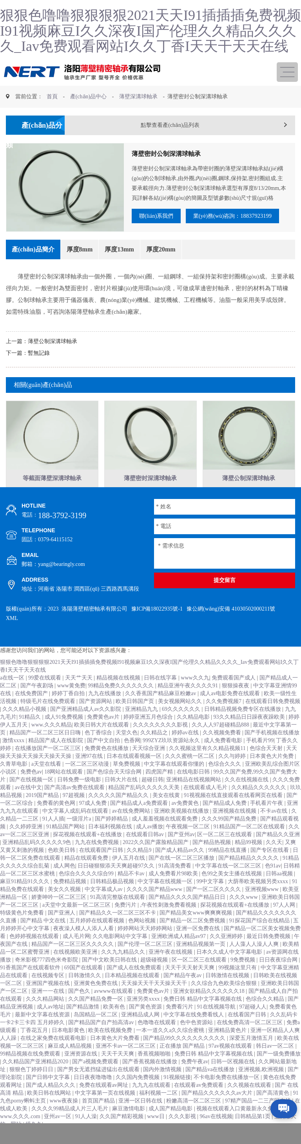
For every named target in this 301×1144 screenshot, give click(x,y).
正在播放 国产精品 (183, 1061)
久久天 (274, 858)
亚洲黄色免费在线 (96, 999)
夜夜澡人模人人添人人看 (84, 944)
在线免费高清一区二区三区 (250, 1038)
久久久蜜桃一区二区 (190, 772)
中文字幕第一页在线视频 (106, 1108)
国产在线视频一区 (32, 795)
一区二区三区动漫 (88, 780)
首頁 (52, 96)
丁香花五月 (34, 1046)
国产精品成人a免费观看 (139, 819)
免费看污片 (180, 1022)
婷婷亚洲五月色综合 (148, 733)
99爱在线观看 (45, 693)
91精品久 (30, 733)
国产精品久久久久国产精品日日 (188, 913)
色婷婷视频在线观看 (34, 952)
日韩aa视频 (280, 889)
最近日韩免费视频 (269, 952)
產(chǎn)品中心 (88, 96)
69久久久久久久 (182, 725)
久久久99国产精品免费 (229, 834)
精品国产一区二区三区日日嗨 (45, 748)
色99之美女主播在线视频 (232, 889)
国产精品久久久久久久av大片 (217, 1108)
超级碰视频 (154, 975)
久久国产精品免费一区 (96, 1014)
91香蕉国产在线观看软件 (31, 983)
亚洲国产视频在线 (48, 999)
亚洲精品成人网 (141, 1030)
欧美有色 (115, 1022)
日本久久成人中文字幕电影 (230, 968)
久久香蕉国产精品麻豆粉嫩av (161, 709)
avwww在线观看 (114, 1007)
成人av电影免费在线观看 (230, 709)
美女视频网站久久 (180, 717)
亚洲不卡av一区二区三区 (126, 1061)
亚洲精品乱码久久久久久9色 (37, 858)
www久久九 (195, 693)
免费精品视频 (70, 897)
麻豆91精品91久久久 (25, 897)
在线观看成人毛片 (206, 803)
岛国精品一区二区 (96, 1030)
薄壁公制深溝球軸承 (52, 357)
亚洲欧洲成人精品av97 (179, 952)
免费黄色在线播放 (107, 764)
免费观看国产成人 (234, 693)
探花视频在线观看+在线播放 (88, 850)
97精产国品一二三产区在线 (258, 1116)
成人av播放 (149, 842)
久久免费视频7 (224, 717)
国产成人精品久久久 (51, 1101)
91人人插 (53, 834)
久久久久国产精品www (155, 905)
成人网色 (64, 881)
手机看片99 (260, 756)
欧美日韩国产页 (136, 717)
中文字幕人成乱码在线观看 (76, 827)
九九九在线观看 (152, 1101)
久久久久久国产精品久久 (119, 811)
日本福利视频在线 (111, 842)
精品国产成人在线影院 (56, 756)
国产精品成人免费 (225, 819)
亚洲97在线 (89, 772)
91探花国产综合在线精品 (260, 936)
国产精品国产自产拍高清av (101, 1038)
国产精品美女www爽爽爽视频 (196, 928)
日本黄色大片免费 (272, 772)
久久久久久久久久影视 (161, 740)
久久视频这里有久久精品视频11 (208, 764)
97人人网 (285, 921)
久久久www (244, 913)
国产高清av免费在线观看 (75, 803)
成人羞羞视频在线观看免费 (165, 834)
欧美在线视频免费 (111, 1046)
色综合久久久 (225, 780)
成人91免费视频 (65, 733)
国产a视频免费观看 (96, 1077)
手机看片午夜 (267, 819)
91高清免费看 (175, 881)
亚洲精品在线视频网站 (194, 795)
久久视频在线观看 (250, 1101)
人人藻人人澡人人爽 (254, 960)
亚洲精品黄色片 (228, 1046)
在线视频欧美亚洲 (76, 968)
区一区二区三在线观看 (225, 850)
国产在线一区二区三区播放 (182, 874)
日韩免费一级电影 (80, 795)
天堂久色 (127, 748)
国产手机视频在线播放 (272, 748)
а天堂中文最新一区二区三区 (77, 921)
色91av (273, 881)
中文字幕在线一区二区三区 (229, 881)
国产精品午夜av (183, 991)
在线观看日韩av (145, 850)
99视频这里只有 (238, 983)
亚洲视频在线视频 (235, 827)
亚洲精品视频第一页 (201, 960)
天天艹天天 (79, 693)
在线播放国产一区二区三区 (48, 764)
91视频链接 (177, 1093)
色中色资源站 (197, 1038)
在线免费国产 (32, 709)
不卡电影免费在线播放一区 (227, 1093)
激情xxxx (14, 756)
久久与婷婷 (232, 772)
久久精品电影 (194, 733)
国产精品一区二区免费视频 (193, 936)
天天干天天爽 (118, 1069)
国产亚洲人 (62, 928)
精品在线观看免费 (87, 874)
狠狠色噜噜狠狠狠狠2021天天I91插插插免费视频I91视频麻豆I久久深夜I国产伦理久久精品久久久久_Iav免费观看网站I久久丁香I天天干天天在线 (150, 30)
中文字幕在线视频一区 (166, 897)
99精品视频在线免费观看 (31, 1069)
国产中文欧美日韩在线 (110, 975)
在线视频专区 (48, 991)
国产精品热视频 (212, 858)
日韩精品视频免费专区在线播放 (243, 725)
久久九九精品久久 (124, 968)
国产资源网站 (96, 717)
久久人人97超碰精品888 (221, 740)
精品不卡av (132, 889)
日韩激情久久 (85, 991)
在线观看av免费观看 (199, 1101)
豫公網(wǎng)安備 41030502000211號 (231, 624)
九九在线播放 (105, 709)
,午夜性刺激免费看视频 (169, 921)
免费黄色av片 (104, 733)
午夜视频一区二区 (188, 842)
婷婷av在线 (186, 748)
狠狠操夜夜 (236, 701)
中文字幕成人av (104, 905)
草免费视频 (127, 780)
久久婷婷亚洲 (26, 842)
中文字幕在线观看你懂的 (175, 780)
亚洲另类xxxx (144, 1014)
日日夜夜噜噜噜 (94, 1093)
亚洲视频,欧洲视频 (261, 1085)
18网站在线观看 (64, 787)
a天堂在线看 (47, 780)
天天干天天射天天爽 (190, 983)
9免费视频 (243, 975)
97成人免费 (93, 819)
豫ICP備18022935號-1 (157, 624)
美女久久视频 (65, 905)
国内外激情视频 (163, 1085)
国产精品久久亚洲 (278, 850)
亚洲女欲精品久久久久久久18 (209, 1007)
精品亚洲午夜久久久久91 (188, 701)
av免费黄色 (185, 819)
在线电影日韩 (194, 787)
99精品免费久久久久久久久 (121, 701)
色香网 (132, 756)
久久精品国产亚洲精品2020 (36, 1077)
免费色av (31, 787)
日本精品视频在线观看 (133, 991)
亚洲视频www (262, 905)
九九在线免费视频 (97, 858)
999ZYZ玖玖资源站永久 (172, 756)
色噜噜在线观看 (158, 1038)
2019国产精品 (43, 811)
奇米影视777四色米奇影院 (47, 975)
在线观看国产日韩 (102, 866)
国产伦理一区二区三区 (146, 960)
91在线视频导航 (217, 1022)
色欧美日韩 (62, 866)
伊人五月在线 (129, 874)
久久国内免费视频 (138, 1093)
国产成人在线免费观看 (135, 983)
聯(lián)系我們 (161, 216)
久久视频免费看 (223, 748)
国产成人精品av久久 (180, 866)
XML (12, 634)
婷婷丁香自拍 (69, 709)
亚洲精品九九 (142, 725)
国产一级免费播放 (279, 1069)
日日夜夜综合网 (279, 975)
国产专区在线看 (270, 866)
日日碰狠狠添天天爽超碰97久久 (117, 881)
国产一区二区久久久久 (214, 905)
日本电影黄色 (69, 1046)
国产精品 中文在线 (43, 936)
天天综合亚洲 (149, 764)
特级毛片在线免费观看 (48, 717)
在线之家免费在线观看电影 (54, 1054)
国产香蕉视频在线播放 (150, 1077)
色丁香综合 (99, 748)
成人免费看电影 (224, 756)
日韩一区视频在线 (233, 1077)
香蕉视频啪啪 (155, 1069)
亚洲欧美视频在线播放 (182, 827)
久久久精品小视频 (25, 725)
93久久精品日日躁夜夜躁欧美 (250, 733)
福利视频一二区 (159, 1108)
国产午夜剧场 (37, 701)
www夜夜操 (64, 1116)
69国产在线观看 (84, 983)
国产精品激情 (83, 1022)
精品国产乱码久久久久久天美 (144, 803)
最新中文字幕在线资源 (43, 1030)
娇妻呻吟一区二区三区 (59, 913)
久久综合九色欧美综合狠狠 (224, 999)
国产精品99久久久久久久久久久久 (185, 1054)
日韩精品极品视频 (113, 897)
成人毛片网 (76, 952)
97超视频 (74, 811)
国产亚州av (181, 850)
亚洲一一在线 (48, 1007)
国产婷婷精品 (112, 834)
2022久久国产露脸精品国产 (156, 858)
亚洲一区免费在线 (198, 944)
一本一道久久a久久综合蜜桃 (171, 1046)
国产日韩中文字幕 (48, 1093)
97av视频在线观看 (231, 1061)
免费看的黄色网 (57, 819)
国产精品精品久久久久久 (249, 874)
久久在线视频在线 (247, 795)
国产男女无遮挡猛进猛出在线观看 (99, 1085)
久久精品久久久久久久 (259, 803)
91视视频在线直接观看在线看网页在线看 (234, 811)
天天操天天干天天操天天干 (155, 999)
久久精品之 (154, 748)
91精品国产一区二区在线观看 (250, 842)
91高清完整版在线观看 (118, 913)
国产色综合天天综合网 (115, 787)
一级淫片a (79, 834)
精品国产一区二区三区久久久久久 (73, 960)
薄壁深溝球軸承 (138, 96)
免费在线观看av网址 (104, 1101)
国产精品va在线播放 (210, 1085)
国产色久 (80, 1007)
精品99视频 (249, 858)
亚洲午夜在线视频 (171, 968)
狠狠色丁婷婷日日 (32, 1085)
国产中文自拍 (104, 756)
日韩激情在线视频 (228, 991)
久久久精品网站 (46, 1014)
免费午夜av (194, 1077)
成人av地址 (50, 1022)
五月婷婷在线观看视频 (97, 936)
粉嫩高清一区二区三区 (194, 1116)
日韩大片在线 (122, 795)
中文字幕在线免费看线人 (194, 1030)
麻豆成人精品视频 (70, 1061)
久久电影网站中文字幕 (120, 952)
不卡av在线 (274, 827)
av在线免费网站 (132, 827)
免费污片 (126, 921)
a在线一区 (13, 693)
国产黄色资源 (146, 1022)
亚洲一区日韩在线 (141, 1116)
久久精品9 (140, 866)
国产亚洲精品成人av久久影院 (86, 725)
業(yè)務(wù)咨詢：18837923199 (186, 233)
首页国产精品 (99, 1116)
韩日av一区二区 (276, 1061)
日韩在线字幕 (161, 693)
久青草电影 (14, 780)
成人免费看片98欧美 (174, 889)
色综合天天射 (267, 764)
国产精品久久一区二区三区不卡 (118, 928)
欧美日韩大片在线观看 (102, 740)
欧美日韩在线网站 (50, 1108)
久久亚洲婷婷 (227, 952)
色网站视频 (142, 936)
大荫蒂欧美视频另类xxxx (259, 897)
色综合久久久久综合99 (87, 889)
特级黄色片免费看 (22, 928)
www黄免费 (71, 701)
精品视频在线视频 (119, 693)
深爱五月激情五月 (252, 1054)
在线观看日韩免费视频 (272, 717)
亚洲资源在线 (81, 1069)
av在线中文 (28, 803)
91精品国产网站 (66, 842)
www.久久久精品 (51, 740)
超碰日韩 (152, 795)
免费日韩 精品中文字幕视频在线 (203, 1014)
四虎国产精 (159, 787)
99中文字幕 (210, 897)
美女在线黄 (166, 811)
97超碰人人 (253, 1022)
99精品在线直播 (228, 866)
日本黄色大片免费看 (115, 1054)
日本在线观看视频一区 (135, 772)
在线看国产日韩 (248, 1030)
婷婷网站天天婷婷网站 (146, 944)
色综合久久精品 (266, 1014)
